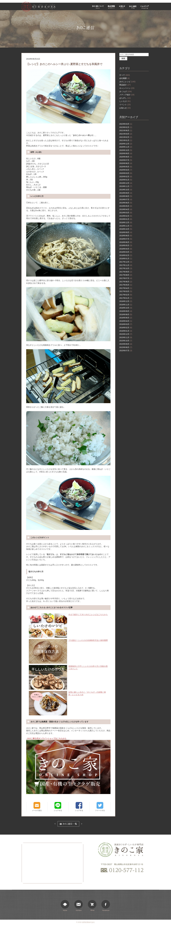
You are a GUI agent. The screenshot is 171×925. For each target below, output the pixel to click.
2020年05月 (125, 167)
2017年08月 (125, 275)
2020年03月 (125, 173)
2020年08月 (125, 157)
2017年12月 (125, 262)
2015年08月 (125, 347)
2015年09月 (125, 344)
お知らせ (122, 7)
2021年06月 (125, 130)
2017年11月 (125, 265)
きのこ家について (98, 7)
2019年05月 (125, 206)
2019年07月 (125, 199)
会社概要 (124, 78)
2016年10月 (125, 308)
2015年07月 (125, 350)
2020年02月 (125, 176)
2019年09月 (125, 193)
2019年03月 (125, 213)
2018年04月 (125, 249)
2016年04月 (125, 321)
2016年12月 (125, 301)
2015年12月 (125, 334)
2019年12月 (125, 183)
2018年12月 (125, 222)
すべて (124, 75)
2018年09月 (125, 232)
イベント (125, 104)
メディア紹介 (126, 95)
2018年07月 (125, 239)
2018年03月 (125, 252)
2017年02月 (125, 295)
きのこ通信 (132, 7)
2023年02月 (125, 127)
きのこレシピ (127, 82)
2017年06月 (125, 282)
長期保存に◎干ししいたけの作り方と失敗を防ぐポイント (68, 667)
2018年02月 (125, 255)
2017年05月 (125, 285)
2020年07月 (125, 160)
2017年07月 (125, 278)
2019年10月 (125, 190)
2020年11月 (125, 147)
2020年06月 (125, 163)
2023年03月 (125, 124)
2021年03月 (125, 134)
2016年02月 (125, 327)
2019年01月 (125, 219)
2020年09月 (125, 153)
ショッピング (144, 7)
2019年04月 (125, 209)
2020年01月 (125, 180)
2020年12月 (125, 144)
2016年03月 (125, 324)
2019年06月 (125, 203)
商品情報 (111, 7)
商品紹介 (125, 85)
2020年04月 (125, 170)
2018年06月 (125, 242)
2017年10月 (125, 268)
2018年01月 (125, 258)
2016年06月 (125, 318)
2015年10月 (125, 341)
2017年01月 (125, 298)
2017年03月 (125, 291)
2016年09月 (125, 311)
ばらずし (125, 98)
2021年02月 (125, 137)
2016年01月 (125, 331)
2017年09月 (125, 272)
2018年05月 (125, 245)
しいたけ (125, 101)
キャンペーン (126, 88)
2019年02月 (125, 216)
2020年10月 (125, 150)
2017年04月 (125, 288)
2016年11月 (125, 305)
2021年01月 (125, 140)
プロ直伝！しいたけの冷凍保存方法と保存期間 (68, 640)
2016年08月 (125, 314)
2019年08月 (125, 196)
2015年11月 (125, 337)
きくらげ (125, 91)
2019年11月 (125, 186)
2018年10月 (125, 229)
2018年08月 (125, 235)
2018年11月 (125, 226)
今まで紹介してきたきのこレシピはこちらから (68, 614)
